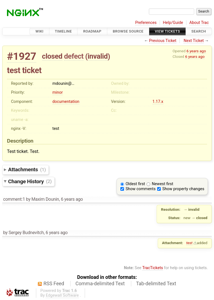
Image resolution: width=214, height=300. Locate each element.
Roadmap (92, 31)
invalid (97, 56)
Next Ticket (194, 40)
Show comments (141, 189)
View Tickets (167, 31)
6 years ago (196, 51)
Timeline (63, 31)
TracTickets (152, 268)
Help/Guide (173, 22)
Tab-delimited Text (156, 283)
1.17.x (157, 101)
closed (52, 56)
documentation (65, 101)
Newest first (162, 184)
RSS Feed (53, 283)
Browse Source (128, 31)
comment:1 (14, 199)
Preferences (146, 22)
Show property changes (183, 189)
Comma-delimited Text (100, 283)
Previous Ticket (162, 40)
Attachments (27, 169)
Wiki (39, 31)
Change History (30, 181)
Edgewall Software (62, 295)
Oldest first (135, 184)
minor (57, 92)
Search (198, 31)
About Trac (199, 22)
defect (74, 56)
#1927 (21, 56)
